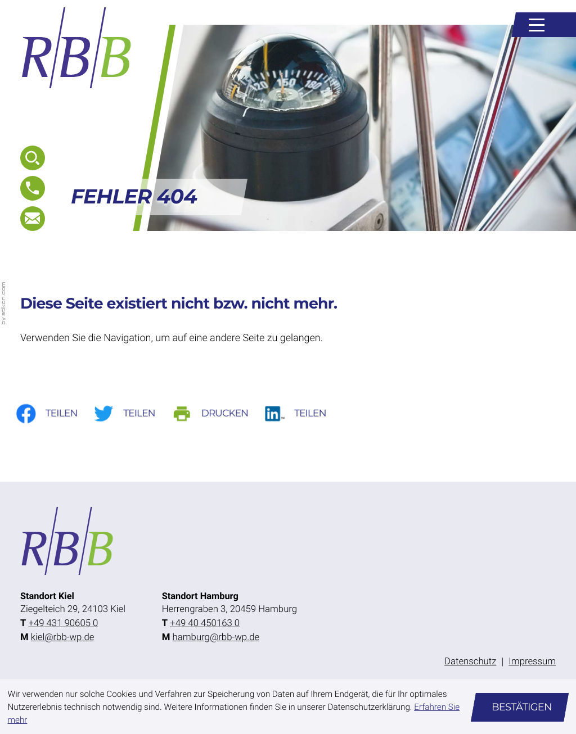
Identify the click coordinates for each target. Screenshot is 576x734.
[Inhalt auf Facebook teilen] (53, 414)
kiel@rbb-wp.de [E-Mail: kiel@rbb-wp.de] (62, 637)
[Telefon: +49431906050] (63, 624)
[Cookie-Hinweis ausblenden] (519, 707)
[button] (32, 188)
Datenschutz (470, 661)
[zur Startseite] (77, 47)
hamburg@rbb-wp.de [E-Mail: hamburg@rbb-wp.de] (216, 637)
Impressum (532, 661)
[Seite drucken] (218, 414)
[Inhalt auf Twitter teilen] (132, 414)
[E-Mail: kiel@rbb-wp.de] (32, 218)
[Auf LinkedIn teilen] (304, 414)
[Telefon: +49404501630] (205, 624)
